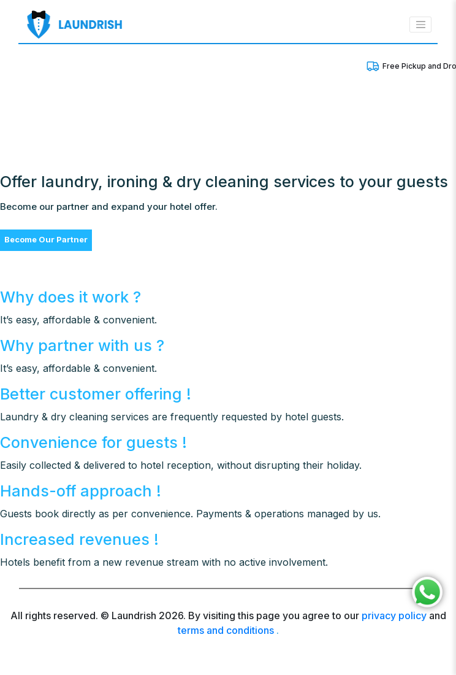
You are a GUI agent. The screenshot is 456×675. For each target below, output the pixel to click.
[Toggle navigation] (420, 25)
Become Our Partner (46, 239)
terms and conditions (226, 630)
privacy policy (394, 615)
